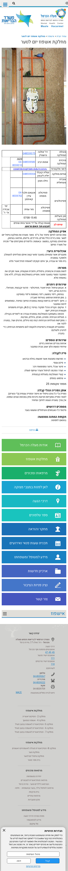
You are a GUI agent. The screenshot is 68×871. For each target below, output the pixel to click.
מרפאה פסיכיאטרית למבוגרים (34, 780)
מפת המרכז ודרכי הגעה (34, 816)
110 (53, 664)
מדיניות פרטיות (33, 866)
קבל (47, 860)
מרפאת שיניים (34, 795)
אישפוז (50, 36)
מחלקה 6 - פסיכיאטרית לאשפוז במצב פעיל (34, 728)
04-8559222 (39, 682)
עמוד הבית (61, 36)
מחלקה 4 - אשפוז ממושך (34, 720)
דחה (19, 860)
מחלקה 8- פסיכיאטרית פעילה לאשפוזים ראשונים (34, 748)
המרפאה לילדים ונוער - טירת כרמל (34, 784)
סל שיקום (34, 823)
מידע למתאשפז (34, 820)
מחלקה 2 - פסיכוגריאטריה (33, 716)
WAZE (19, 692)
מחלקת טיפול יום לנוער (34, 756)
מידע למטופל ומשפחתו (34, 810)
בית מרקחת (34, 792)
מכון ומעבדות (34, 799)
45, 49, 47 (50, 652)
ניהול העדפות (33, 854)
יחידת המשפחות (34, 776)
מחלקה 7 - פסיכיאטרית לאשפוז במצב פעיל (34, 732)
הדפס (32, 430)
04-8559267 (39, 676)
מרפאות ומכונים (34, 770)
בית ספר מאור (34, 760)
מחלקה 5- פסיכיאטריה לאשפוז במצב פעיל (34, 724)
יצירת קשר (34, 633)
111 (53, 658)
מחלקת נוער (34, 752)
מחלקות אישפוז (34, 711)
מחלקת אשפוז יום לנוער (33, 36)
